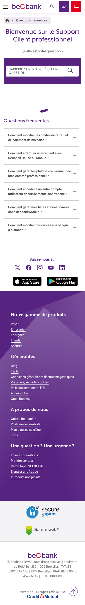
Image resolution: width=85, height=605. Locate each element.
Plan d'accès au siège (26, 429)
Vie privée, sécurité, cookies (30, 382)
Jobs (14, 435)
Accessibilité (19, 393)
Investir (16, 340)
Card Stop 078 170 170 (27, 466)
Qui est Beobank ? (23, 418)
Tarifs (15, 371)
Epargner (17, 335)
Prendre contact (22, 460)
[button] (64, 6)
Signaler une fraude (24, 471)
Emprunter (18, 329)
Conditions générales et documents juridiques (42, 377)
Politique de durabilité (25, 424)
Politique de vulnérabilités (28, 388)
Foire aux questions (24, 455)
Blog (14, 366)
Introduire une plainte (25, 477)
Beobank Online (76, 6)
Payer (15, 324)
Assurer (16, 346)
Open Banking (21, 398)
